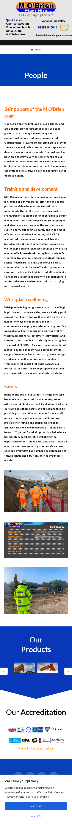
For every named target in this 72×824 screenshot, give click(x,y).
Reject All (36, 815)
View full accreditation (36, 748)
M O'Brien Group (17, 34)
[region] (36, 799)
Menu (36, 49)
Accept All (36, 805)
